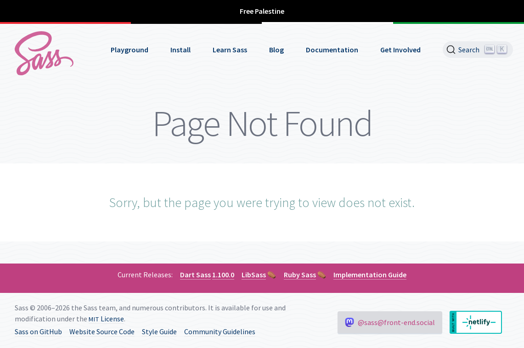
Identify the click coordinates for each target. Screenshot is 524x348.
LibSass (254, 274)
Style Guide (159, 331)
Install (180, 49)
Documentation (332, 49)
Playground (129, 49)
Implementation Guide (369, 274)
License (106, 318)
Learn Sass (230, 49)
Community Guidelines (219, 331)
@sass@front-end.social (390, 322)
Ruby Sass (300, 274)
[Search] (478, 49)
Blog (276, 49)
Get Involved (400, 49)
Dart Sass (195, 274)
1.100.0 (223, 274)
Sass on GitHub (38, 331)
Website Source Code (102, 331)
